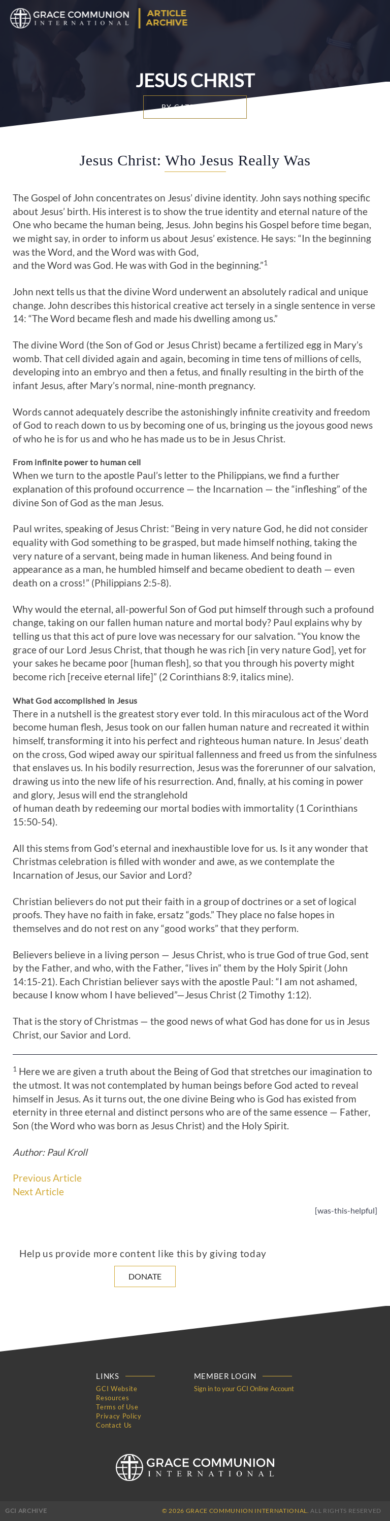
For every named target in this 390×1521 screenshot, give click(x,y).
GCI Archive (26, 1510)
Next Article (38, 1191)
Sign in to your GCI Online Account (244, 1389)
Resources (112, 1398)
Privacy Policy (118, 1416)
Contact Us (114, 1425)
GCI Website (116, 1389)
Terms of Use (117, 1407)
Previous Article (47, 1178)
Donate (144, 1276)
